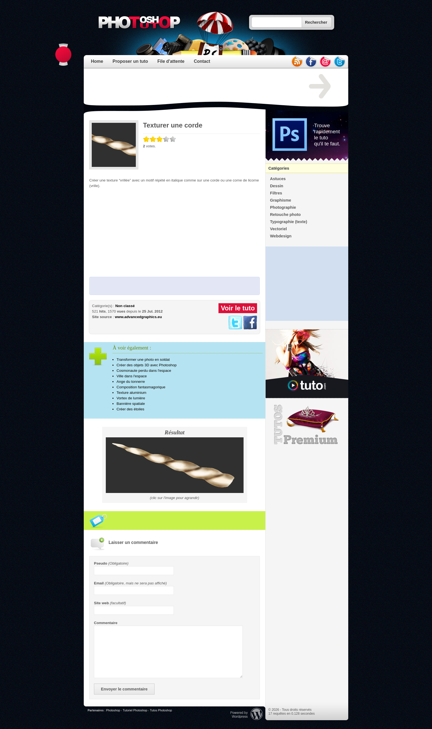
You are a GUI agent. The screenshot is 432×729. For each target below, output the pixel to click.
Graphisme (280, 200)
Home (97, 61)
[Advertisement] (189, 86)
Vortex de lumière (131, 398)
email (325, 62)
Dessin (276, 186)
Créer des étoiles (130, 409)
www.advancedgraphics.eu (138, 317)
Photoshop (113, 710)
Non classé (124, 306)
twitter (340, 62)
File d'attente (170, 61)
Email (99, 583)
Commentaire (105, 623)
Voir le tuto (238, 308)
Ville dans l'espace (132, 376)
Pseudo (100, 563)
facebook (311, 62)
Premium (307, 425)
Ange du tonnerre (131, 382)
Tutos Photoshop (161, 710)
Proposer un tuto (130, 61)
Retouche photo (285, 214)
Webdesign (280, 236)
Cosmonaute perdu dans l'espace (144, 370)
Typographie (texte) (288, 221)
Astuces (278, 179)
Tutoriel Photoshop (135, 710)
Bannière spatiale (131, 404)
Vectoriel (278, 229)
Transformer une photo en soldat (143, 359)
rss (297, 62)
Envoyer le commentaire (124, 689)
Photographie (283, 207)
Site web (101, 603)
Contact (202, 61)
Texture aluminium (131, 393)
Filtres (276, 193)
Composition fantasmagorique (141, 387)
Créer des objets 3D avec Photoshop (147, 365)
